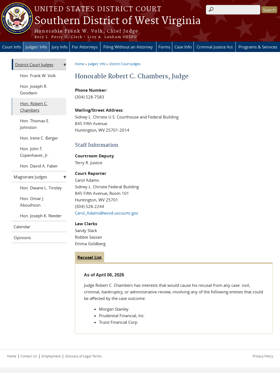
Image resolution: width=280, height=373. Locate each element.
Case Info (183, 47)
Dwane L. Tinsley (46, 187)
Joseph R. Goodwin (33, 89)
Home (79, 64)
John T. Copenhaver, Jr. (34, 152)
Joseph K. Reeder (46, 215)
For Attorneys (85, 47)
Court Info (11, 47)
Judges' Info (36, 47)
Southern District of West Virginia (117, 21)
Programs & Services (257, 47)
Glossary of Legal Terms (83, 356)
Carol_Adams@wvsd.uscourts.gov (106, 213)
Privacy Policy (263, 356)
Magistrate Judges (30, 177)
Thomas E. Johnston (34, 124)
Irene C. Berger (44, 138)
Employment (51, 356)
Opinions (22, 237)
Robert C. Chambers (34, 107)
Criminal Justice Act (215, 47)
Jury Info (60, 47)
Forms (164, 47)
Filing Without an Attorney (128, 47)
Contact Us (29, 356)
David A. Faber (44, 166)
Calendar (22, 226)
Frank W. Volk (43, 75)
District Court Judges (125, 64)
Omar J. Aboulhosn (32, 202)
